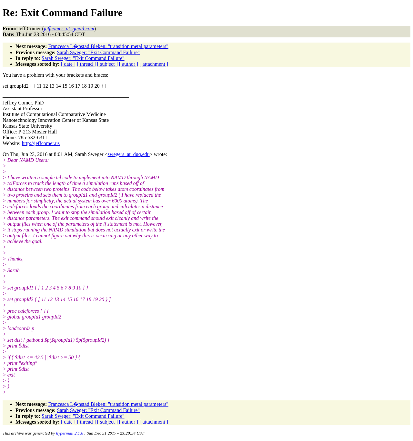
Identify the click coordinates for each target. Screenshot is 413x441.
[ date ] (68, 64)
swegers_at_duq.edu (129, 154)
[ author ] (128, 64)
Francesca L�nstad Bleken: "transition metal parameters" (108, 46)
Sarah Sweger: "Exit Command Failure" (98, 52)
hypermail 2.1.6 (69, 433)
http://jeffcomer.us (41, 143)
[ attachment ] (153, 64)
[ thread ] (86, 64)
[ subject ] (107, 64)
